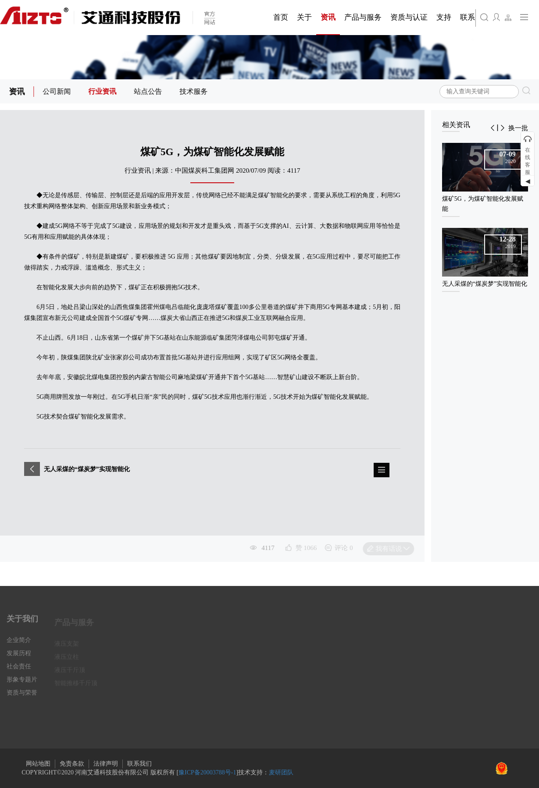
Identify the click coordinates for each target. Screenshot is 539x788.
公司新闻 (58, 91)
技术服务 (195, 91)
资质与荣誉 (22, 697)
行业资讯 (103, 91)
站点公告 (149, 91)
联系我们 (139, 763)
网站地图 (38, 763)
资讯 (18, 91)
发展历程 (19, 658)
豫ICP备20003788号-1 (207, 772)
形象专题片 (22, 684)
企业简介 (19, 645)
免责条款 (72, 763)
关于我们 (22, 623)
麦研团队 (281, 772)
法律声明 (105, 763)
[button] (492, 128)
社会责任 (19, 671)
